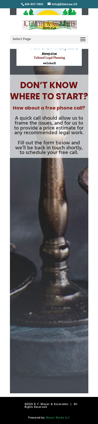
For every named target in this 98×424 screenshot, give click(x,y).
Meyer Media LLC (58, 417)
